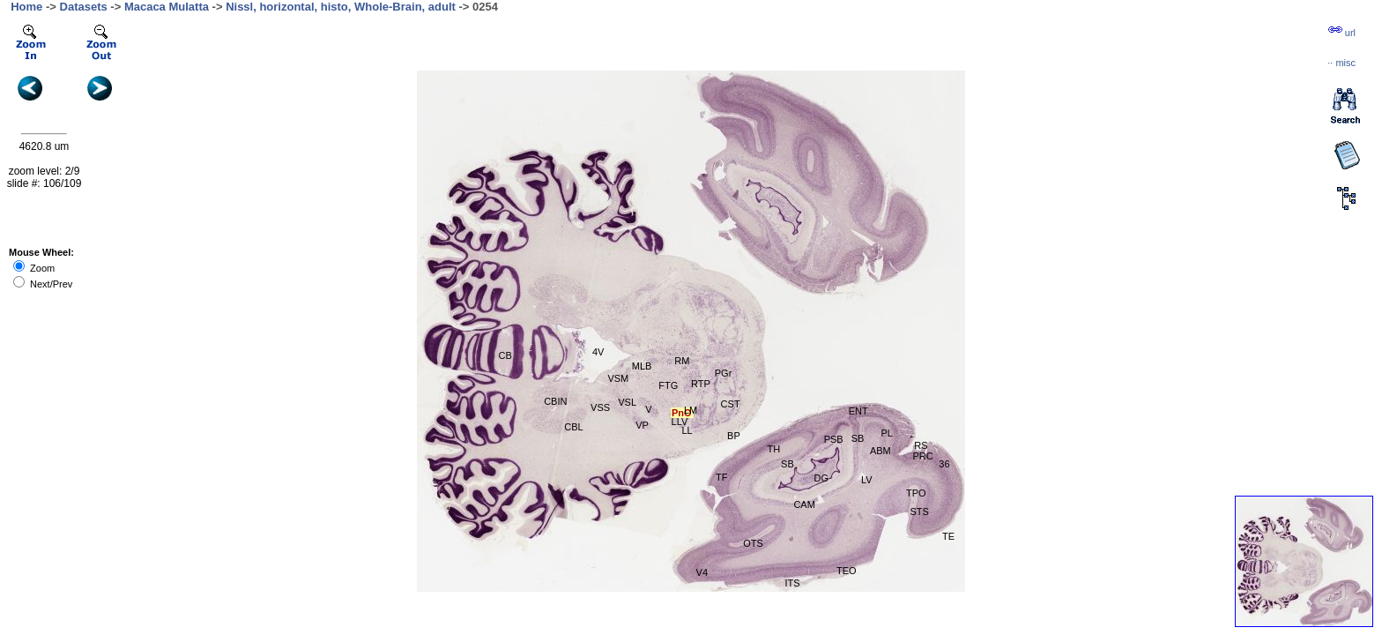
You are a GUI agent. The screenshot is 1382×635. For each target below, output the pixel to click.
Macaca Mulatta (166, 6)
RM (681, 360)
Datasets (84, 6)
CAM (803, 504)
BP (733, 435)
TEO (846, 570)
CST (730, 404)
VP (642, 425)
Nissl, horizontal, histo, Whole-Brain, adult (341, 6)
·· (1341, 62)
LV (867, 479)
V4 (702, 572)
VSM (617, 378)
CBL (573, 427)
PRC (922, 456)
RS (920, 445)
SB (858, 438)
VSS (600, 407)
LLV (680, 421)
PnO (682, 412)
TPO (916, 493)
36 (944, 464)
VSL (627, 402)
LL (686, 430)
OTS (753, 543)
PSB (833, 439)
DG (821, 478)
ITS (791, 583)
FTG (668, 385)
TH (774, 449)
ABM (880, 450)
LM (690, 410)
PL (886, 433)
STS (919, 511)
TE (948, 536)
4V (598, 352)
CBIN (555, 401)
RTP (700, 383)
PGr (723, 373)
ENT (858, 411)
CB (505, 355)
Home (26, 6)
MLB (642, 366)
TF (721, 477)
